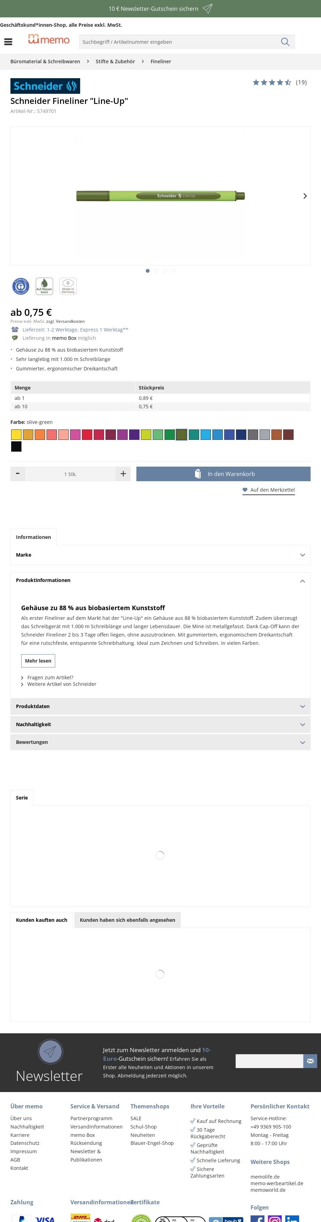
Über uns (21, 1118)
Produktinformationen (160, 580)
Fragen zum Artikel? (47, 677)
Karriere (19, 1135)
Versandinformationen (96, 1126)
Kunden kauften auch (41, 920)
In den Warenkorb (225, 474)
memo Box (64, 338)
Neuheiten (142, 1135)
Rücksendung (86, 1143)
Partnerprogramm (91, 1118)
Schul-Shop (143, 1126)
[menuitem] (10, 42)
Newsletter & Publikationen (86, 1155)
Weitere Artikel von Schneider (58, 684)
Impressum (23, 1151)
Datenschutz (25, 1143)
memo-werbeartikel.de (277, 1183)
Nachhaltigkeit (27, 1126)
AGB (15, 1159)
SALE (136, 1118)
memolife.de (265, 1176)
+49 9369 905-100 (271, 1126)
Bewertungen (160, 742)
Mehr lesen (38, 660)
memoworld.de (268, 1190)
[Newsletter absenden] (310, 1061)
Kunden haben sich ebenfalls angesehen (127, 920)
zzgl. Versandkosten (65, 321)
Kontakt (19, 1168)
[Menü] (10, 42)
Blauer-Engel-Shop (152, 1143)
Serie (22, 797)
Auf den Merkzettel (269, 489)
